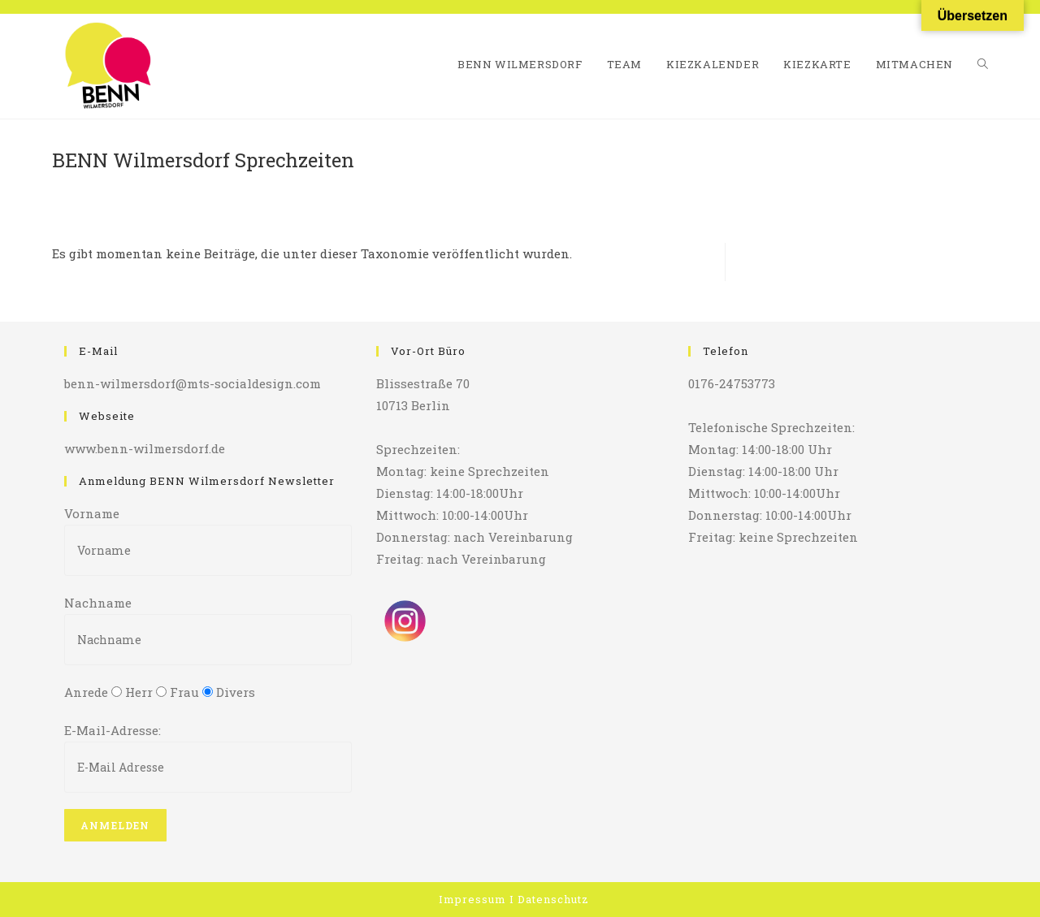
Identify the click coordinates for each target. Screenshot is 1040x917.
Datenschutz (553, 899)
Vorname (91, 513)
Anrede (86, 692)
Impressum (472, 899)
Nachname (98, 603)
